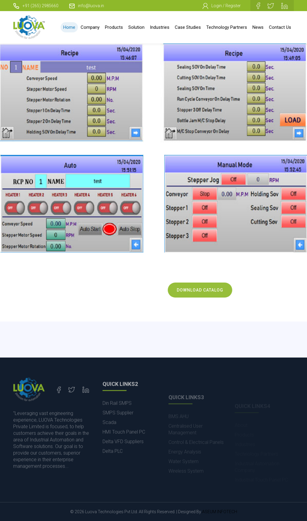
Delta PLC (113, 463)
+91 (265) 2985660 (35, 5)
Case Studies (188, 27)
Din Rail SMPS (117, 415)
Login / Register (222, 6)
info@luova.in (86, 5)
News (258, 27)
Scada (109, 434)
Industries (159, 27)
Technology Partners (226, 27)
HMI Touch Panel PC (124, 443)
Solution (136, 27)
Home (69, 27)
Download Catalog (207, 290)
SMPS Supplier (118, 424)
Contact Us (280, 27)
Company (90, 27)
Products (114, 27)
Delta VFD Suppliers (123, 453)
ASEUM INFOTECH (219, 511)
